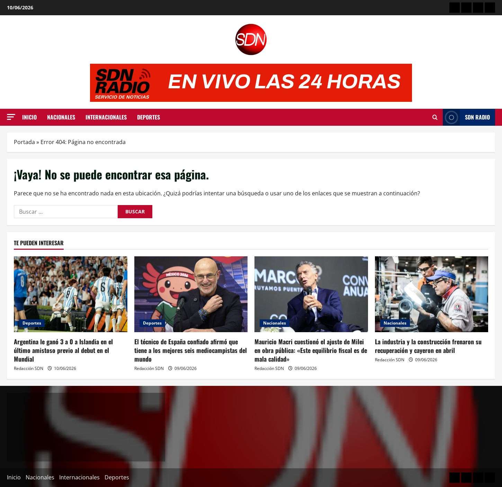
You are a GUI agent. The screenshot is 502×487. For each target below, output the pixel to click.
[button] (11, 117)
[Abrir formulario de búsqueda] (435, 117)
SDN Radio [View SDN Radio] (466, 117)
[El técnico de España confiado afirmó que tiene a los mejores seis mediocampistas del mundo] (191, 294)
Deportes (148, 117)
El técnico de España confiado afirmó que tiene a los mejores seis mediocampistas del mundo (190, 350)
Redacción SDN (28, 368)
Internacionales (106, 117)
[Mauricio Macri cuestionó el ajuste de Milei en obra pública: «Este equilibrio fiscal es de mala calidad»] (311, 294)
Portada (24, 142)
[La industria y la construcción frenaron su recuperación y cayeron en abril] (431, 294)
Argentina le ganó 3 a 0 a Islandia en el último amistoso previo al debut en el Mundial (63, 350)
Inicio (29, 117)
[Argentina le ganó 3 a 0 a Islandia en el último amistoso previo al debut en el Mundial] (70, 294)
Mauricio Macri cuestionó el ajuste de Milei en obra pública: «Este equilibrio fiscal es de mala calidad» (310, 350)
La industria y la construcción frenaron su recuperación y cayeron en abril (428, 346)
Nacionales (61, 117)
